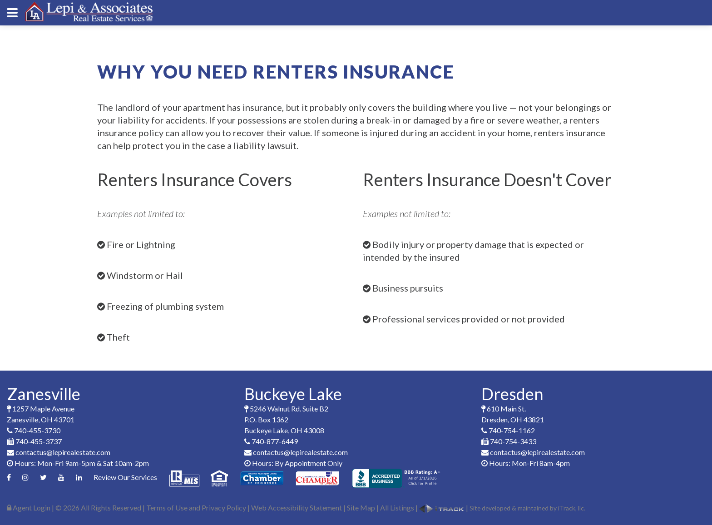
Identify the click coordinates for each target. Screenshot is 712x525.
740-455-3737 (34, 441)
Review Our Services (125, 477)
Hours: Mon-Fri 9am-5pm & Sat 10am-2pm (78, 463)
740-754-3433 (508, 441)
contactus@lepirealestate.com (58, 452)
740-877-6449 (271, 441)
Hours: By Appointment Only (293, 463)
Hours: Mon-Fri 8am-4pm (525, 463)
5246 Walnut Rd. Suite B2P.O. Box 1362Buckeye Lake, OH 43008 (286, 419)
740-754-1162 (508, 430)
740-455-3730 (33, 430)
